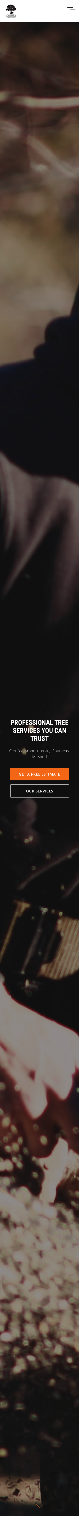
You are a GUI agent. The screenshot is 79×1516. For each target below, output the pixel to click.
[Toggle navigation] (70, 7)
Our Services (39, 791)
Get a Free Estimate (39, 774)
